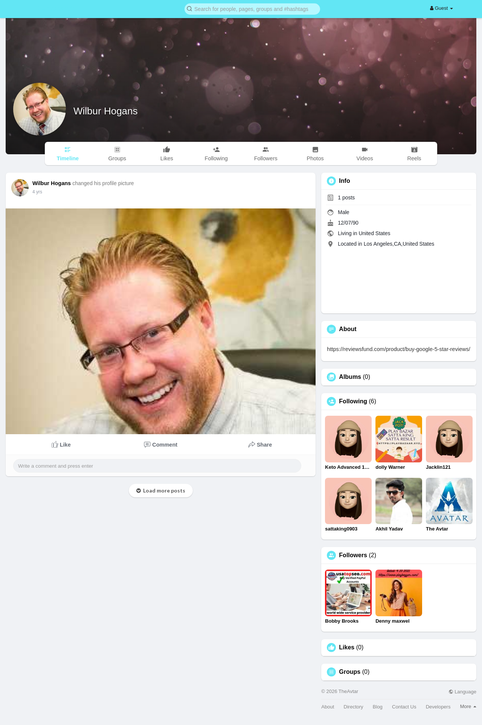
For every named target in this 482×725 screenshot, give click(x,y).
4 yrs (37, 192)
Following (353, 401)
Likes (346, 647)
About (327, 706)
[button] (252, 8)
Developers (438, 706)
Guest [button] (441, 8)
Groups (349, 672)
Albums (350, 377)
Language (462, 691)
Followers (353, 555)
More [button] (468, 706)
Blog (378, 706)
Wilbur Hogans (105, 111)
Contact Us (404, 706)
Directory (353, 706)
